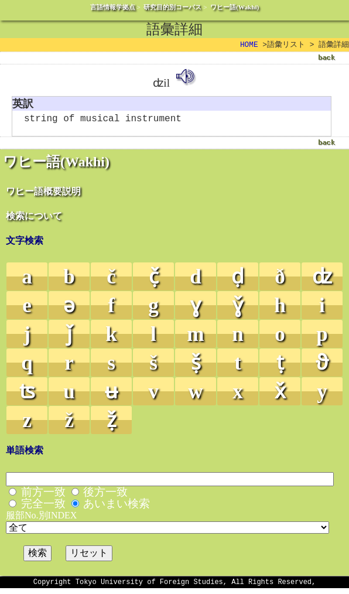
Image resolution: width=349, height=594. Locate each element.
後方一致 (105, 496)
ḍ (237, 280)
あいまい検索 (116, 507)
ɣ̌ (237, 309)
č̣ (154, 280)
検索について (34, 220)
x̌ (280, 395)
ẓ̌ (112, 424)
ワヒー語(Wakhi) (234, 7)
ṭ (280, 367)
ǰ (69, 338)
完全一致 (43, 507)
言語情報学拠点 (112, 7)
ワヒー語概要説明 (43, 195)
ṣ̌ (196, 367)
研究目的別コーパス (172, 7)
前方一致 (43, 496)
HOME (249, 45)
